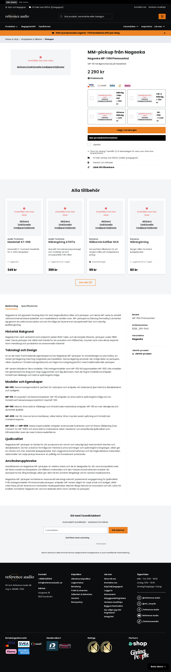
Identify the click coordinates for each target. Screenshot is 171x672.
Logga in (108, 590)
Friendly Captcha (101, 544)
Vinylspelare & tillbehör (31, 39)
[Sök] (85, 16)
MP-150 (9, 411)
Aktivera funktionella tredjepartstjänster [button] (40, 67)
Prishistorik (95, 78)
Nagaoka (137, 344)
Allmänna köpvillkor (81, 578)
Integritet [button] (109, 616)
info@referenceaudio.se (50, 582)
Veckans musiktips (157, 7)
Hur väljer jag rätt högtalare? (112, 611)
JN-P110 (159, 113)
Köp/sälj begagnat (113, 586)
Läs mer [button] (159, 26)
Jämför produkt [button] (141, 359)
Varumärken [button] (130, 26)
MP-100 (9, 392)
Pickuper (49, 39)
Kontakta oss (140, 7)
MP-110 (9, 402)
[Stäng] (164, 33)
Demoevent (110, 594)
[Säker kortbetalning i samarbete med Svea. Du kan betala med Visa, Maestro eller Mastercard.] (11, 644)
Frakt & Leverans (79, 590)
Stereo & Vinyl (11, 39)
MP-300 (9, 431)
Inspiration (146, 26)
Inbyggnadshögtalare (115, 598)
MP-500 (23, 431)
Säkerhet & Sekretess (81, 594)
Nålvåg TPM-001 (120, 95)
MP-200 (9, 421)
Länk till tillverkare (103, 168)
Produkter (11, 26)
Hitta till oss (110, 578)
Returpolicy (77, 602)
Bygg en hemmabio (113, 606)
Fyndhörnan (44, 26)
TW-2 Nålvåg (159, 95)
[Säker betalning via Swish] (36, 644)
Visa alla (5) (85, 287)
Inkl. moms (11, 2)
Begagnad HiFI (28, 26)
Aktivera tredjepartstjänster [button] (105, 100)
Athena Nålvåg (120, 113)
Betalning (76, 586)
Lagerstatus (77, 582)
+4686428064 (45, 578)
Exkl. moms (23, 2)
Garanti (75, 598)
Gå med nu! (118, 530)
